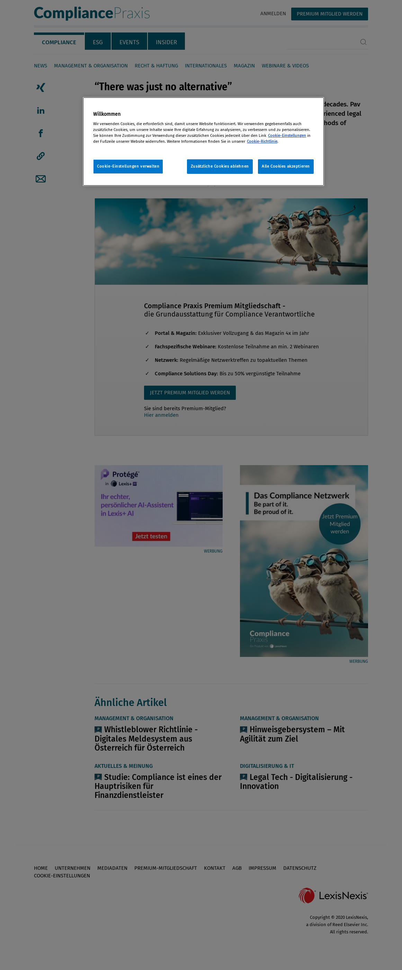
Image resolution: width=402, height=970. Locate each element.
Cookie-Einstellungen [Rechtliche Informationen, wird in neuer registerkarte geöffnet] (287, 135)
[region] (203, 141)
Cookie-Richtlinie (262, 141)
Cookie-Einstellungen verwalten (128, 166)
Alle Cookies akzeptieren (286, 166)
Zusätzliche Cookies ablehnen (220, 166)
